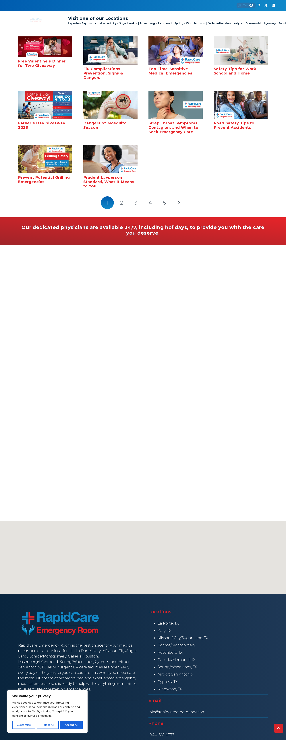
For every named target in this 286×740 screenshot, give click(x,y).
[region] (47, 711)
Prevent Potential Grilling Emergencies (44, 179)
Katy (97, 651)
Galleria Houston (83, 656)
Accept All (71, 725)
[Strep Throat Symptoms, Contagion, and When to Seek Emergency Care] (175, 105)
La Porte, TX (168, 623)
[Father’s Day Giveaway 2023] (45, 105)
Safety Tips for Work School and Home (235, 71)
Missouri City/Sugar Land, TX (183, 638)
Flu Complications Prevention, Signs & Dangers (103, 73)
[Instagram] (258, 5)
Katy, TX (164, 630)
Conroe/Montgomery (47, 656)
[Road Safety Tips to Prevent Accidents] (241, 105)
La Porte (83, 651)
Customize (24, 725)
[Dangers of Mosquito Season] (110, 105)
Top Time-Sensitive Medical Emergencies (170, 71)
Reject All (47, 725)
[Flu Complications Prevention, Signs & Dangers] (110, 50)
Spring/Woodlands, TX (177, 667)
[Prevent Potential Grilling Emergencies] (45, 159)
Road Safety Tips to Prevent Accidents (234, 125)
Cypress (102, 661)
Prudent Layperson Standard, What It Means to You (108, 181)
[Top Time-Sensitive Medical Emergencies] (175, 50)
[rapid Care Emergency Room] (35, 20)
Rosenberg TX (170, 652)
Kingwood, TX (170, 689)
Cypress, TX (168, 682)
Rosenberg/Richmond (38, 661)
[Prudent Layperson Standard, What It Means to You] (110, 159)
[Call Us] (230, 5)
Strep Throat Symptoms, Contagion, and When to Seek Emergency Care (173, 127)
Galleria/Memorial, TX (177, 659)
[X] (266, 5)
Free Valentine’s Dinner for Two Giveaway (42, 63)
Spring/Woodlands (76, 661)
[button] (94, 23)
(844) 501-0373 (161, 735)
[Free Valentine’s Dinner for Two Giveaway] (45, 46)
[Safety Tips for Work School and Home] (241, 50)
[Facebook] (251, 5)
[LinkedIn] (273, 5)
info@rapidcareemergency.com (177, 712)
